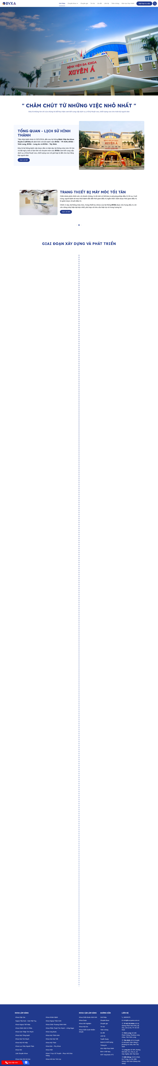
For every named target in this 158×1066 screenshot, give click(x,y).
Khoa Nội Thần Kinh (53, 1035)
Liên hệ (106, 3)
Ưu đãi (99, 3)
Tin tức (92, 3)
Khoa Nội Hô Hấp (21, 1043)
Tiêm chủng (115, 3)
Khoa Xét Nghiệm (85, 1023)
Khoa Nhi (18, 1050)
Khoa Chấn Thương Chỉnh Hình (56, 1024)
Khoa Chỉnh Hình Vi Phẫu (23, 1028)
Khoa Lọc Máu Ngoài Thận (24, 1046)
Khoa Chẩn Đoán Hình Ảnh (88, 1017)
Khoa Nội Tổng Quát (22, 1035)
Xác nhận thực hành (107, 1048)
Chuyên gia (84, 3)
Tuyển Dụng (104, 1039)
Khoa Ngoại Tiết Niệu (22, 1024)
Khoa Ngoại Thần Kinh (53, 1021)
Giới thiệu (62, 3)
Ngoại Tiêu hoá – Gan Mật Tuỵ (25, 1021)
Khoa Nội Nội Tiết (52, 1039)
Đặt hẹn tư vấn (144, 4)
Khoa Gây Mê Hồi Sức (22, 1059)
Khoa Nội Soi (83, 1027)
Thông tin (103, 1045)
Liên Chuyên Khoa (21, 1053)
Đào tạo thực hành (128, 3)
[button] (77, 225)
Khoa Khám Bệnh (52, 1017)
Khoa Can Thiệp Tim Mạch (24, 1032)
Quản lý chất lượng (106, 1042)
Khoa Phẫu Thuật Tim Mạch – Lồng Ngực (60, 1028)
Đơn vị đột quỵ (105, 1051)
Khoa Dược (83, 1020)
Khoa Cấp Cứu (20, 1017)
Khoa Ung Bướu (51, 1032)
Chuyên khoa (73, 3)
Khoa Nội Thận (51, 1043)
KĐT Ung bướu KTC (107, 1055)
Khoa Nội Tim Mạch (22, 1039)
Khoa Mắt (49, 1050)
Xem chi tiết (24, 160)
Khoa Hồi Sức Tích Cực (53, 1059)
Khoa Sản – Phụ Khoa (53, 1046)
